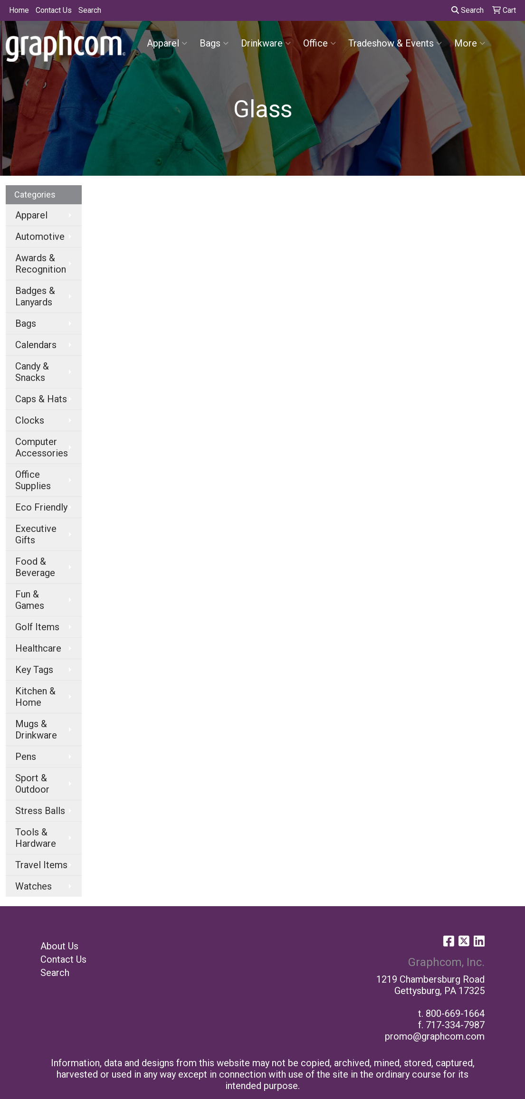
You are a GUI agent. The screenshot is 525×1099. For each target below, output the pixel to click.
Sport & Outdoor (32, 783)
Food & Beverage (35, 567)
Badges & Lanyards (35, 296)
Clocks (29, 420)
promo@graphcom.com (435, 1036)
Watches (33, 886)
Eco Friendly (41, 507)
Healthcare (38, 648)
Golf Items (37, 627)
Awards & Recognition (40, 263)
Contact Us (54, 10)
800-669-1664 (455, 1013)
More (469, 43)
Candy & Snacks (32, 371)
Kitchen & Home (35, 696)
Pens (25, 756)
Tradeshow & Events (395, 43)
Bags (214, 43)
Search (89, 10)
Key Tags (34, 669)
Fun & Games (29, 599)
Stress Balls (40, 810)
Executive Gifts (36, 534)
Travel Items (41, 865)
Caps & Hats (41, 399)
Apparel (167, 43)
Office (319, 43)
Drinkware (266, 43)
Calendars (36, 345)
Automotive (40, 236)
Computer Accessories (41, 447)
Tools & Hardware (35, 837)
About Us (59, 946)
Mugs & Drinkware (36, 729)
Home (19, 10)
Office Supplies (33, 480)
